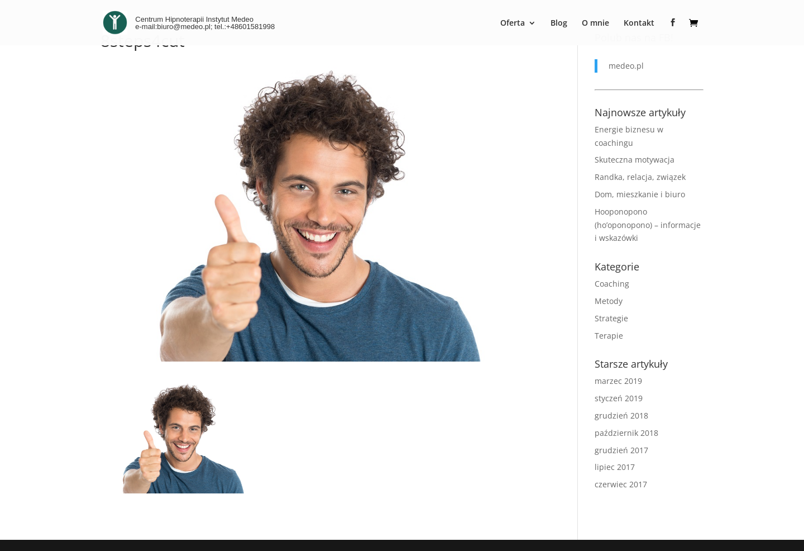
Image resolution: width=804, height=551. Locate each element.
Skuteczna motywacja (634, 159)
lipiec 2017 (615, 467)
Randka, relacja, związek (640, 177)
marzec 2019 (618, 381)
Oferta (512, 23)
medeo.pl (626, 65)
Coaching (612, 283)
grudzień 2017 (621, 450)
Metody (609, 301)
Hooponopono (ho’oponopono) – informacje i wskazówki (648, 225)
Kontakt (639, 23)
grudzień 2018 (621, 415)
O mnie (595, 23)
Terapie (609, 335)
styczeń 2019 (619, 398)
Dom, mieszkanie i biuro (640, 194)
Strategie (611, 318)
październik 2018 (626, 433)
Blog (559, 23)
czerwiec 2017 (621, 484)
